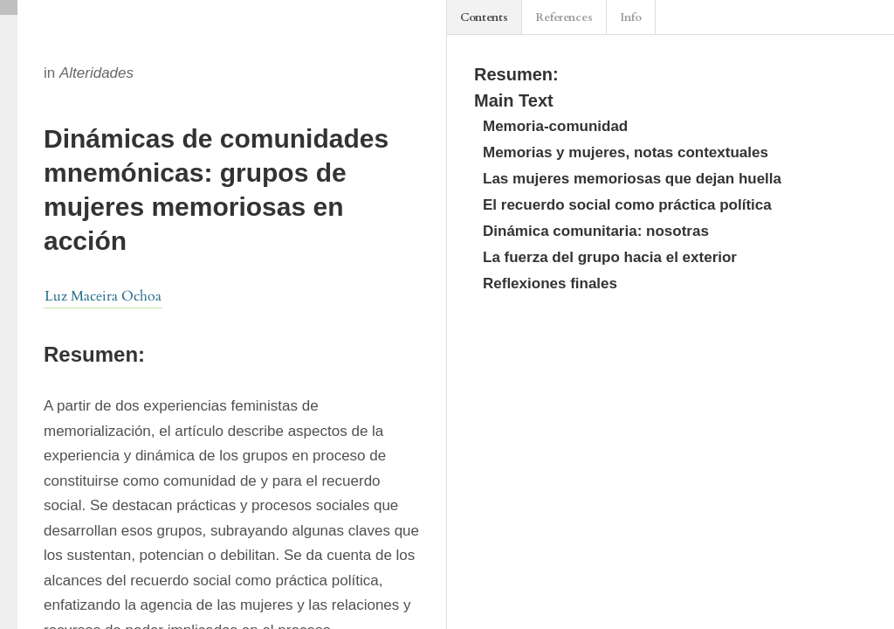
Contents (484, 17)
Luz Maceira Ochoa (103, 296)
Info (631, 17)
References (564, 17)
